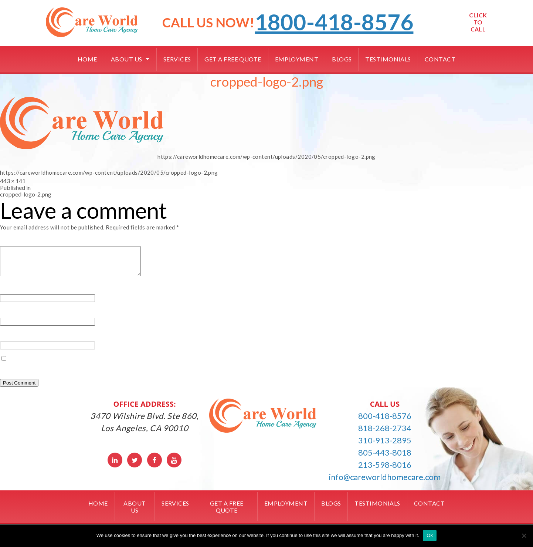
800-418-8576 (384, 421)
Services (177, 59)
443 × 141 (13, 180)
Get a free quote (232, 59)
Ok (430, 535)
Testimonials (388, 59)
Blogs (342, 59)
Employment (297, 59)
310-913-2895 (384, 446)
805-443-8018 (384, 458)
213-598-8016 (384, 470)
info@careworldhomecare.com (385, 482)
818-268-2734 (384, 434)
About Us (126, 59)
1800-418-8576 (334, 22)
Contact (440, 59)
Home (87, 59)
